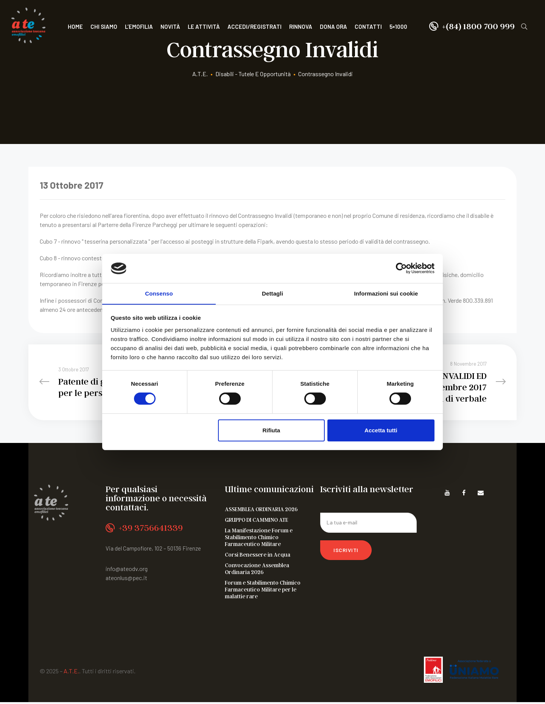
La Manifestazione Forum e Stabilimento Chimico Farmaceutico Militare (259, 539)
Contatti (368, 26)
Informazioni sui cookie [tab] (386, 293)
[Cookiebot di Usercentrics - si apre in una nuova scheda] (401, 268)
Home (75, 26)
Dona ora (333, 26)
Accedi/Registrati (254, 26)
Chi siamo (103, 26)
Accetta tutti (380, 430)
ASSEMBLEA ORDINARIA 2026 (261, 510)
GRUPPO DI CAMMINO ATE (256, 521)
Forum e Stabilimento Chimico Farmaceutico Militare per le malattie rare (263, 591)
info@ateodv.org (127, 570)
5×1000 (398, 26)
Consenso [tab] (159, 293)
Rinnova (300, 26)
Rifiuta (271, 430)
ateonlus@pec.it (126, 579)
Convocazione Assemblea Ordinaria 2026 (257, 570)
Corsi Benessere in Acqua (257, 556)
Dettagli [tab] (272, 293)
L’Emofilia (139, 26)
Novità (170, 26)
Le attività (204, 26)
